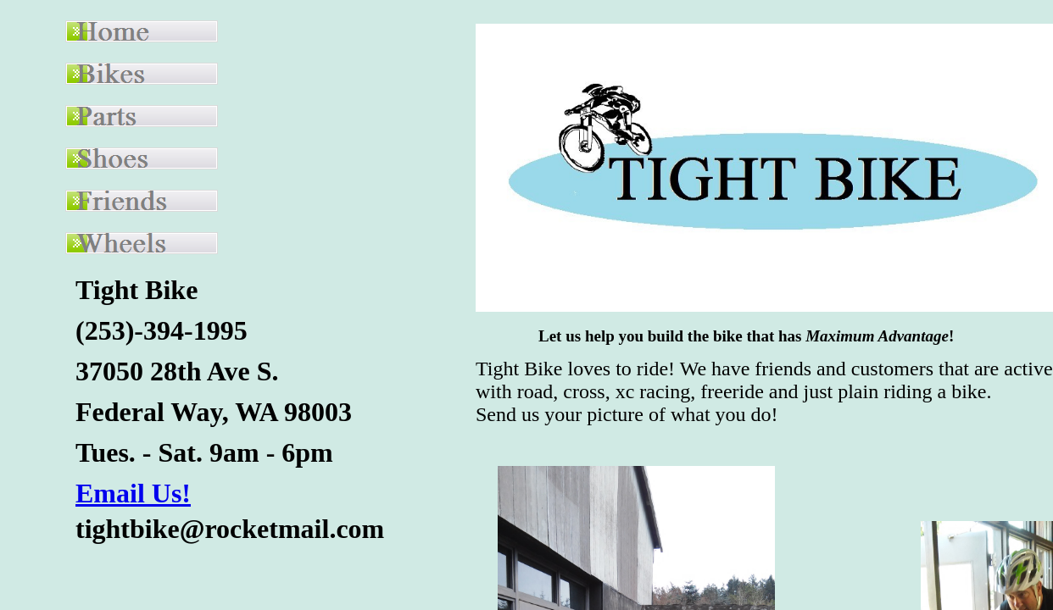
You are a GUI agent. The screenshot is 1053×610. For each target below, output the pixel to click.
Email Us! (133, 493)
